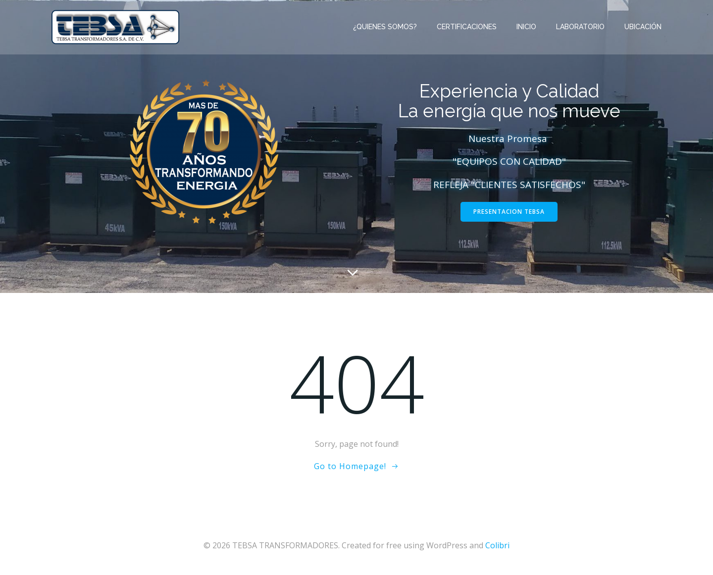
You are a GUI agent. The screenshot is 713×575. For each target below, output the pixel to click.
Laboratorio (580, 27)
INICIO (526, 27)
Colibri (497, 545)
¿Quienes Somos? (385, 27)
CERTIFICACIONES (467, 27)
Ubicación (643, 27)
